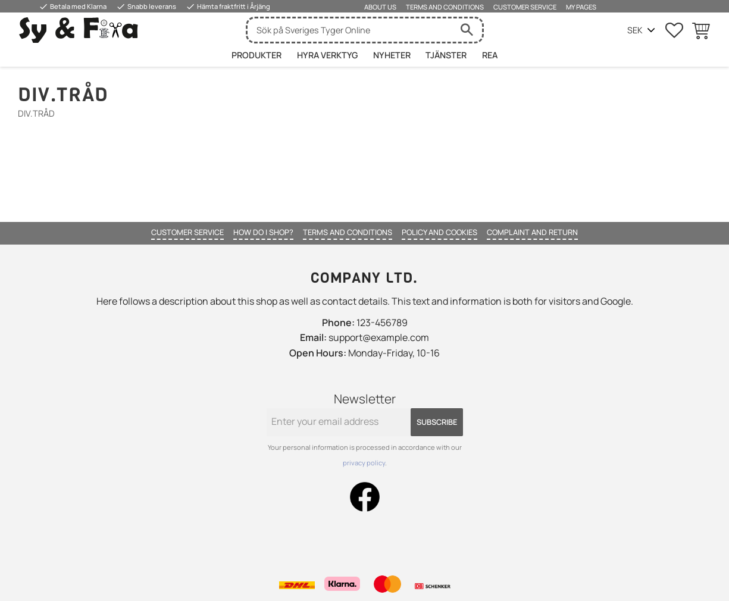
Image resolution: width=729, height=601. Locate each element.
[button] (674, 30)
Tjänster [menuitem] (446, 55)
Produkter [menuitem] (256, 55)
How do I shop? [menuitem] (263, 232)
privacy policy (364, 462)
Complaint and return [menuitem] (532, 232)
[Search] (467, 30)
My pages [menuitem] (581, 6)
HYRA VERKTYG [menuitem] (327, 55)
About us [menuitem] (380, 6)
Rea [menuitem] (490, 55)
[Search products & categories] (350, 30)
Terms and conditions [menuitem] (445, 6)
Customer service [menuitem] (524, 6)
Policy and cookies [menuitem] (439, 232)
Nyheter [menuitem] (392, 55)
